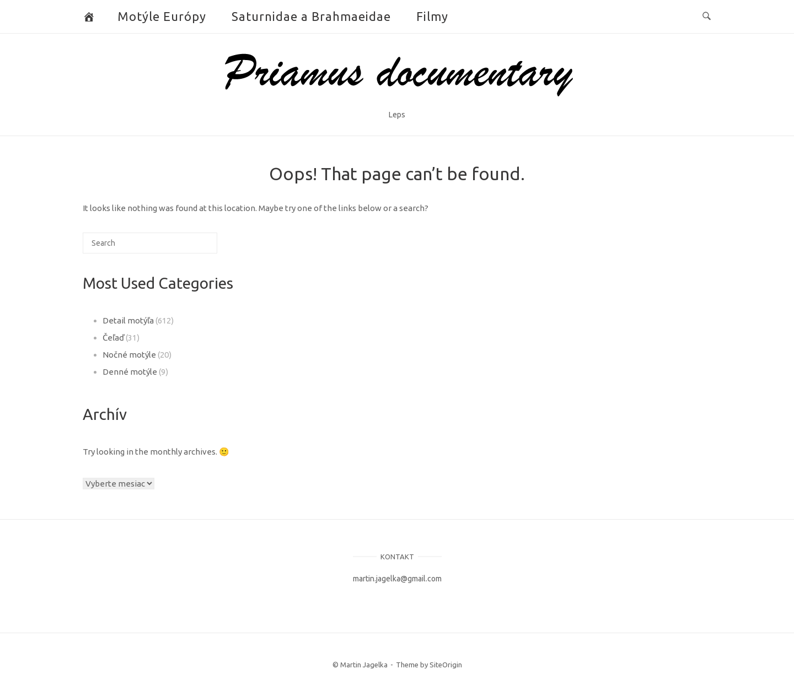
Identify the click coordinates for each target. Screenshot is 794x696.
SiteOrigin (446, 664)
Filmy (432, 16)
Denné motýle (130, 371)
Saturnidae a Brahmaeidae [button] (311, 16)
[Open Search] (706, 16)
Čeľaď (113, 337)
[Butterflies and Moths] (89, 17)
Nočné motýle (129, 354)
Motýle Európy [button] (161, 16)
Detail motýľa (128, 320)
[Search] (191, 247)
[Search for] (150, 243)
